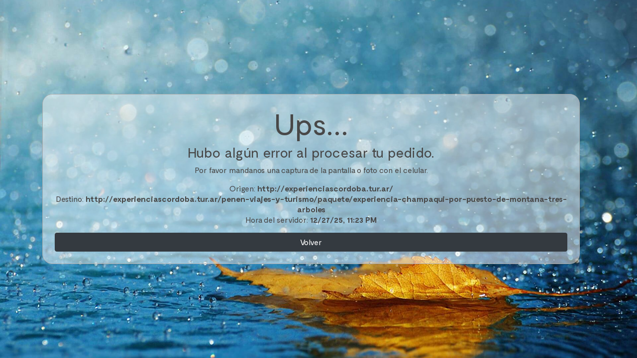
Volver (311, 242)
